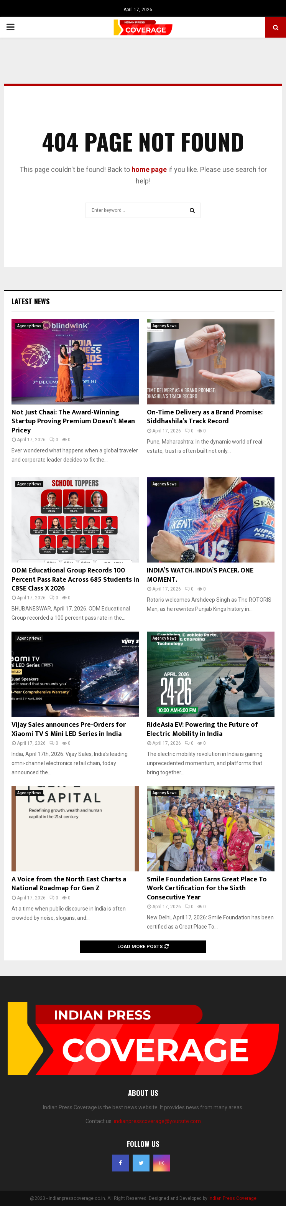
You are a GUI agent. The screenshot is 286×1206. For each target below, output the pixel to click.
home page (149, 169)
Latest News (30, 301)
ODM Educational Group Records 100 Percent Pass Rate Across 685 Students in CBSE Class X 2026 (75, 579)
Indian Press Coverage (232, 1198)
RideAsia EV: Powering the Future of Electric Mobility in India (202, 729)
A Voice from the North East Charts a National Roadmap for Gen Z (69, 884)
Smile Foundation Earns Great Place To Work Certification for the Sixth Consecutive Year (207, 888)
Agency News (29, 326)
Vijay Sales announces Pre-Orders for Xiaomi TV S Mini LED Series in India (69, 729)
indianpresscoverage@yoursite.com (157, 1121)
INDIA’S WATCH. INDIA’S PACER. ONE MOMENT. (200, 575)
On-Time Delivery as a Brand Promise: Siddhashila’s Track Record (205, 417)
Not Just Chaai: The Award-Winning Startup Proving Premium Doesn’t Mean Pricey (73, 421)
